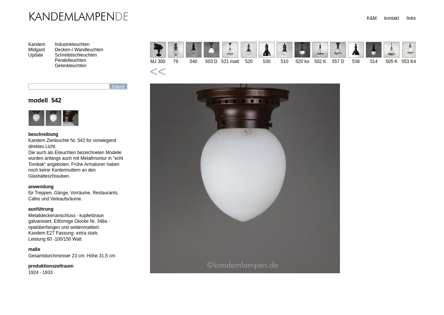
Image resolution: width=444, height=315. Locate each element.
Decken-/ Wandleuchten (79, 49)
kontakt (391, 18)
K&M (372, 18)
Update (35, 55)
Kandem (37, 44)
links (411, 18)
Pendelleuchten (70, 60)
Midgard (36, 49)
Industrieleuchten (72, 44)
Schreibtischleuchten (76, 55)
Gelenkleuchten (70, 65)
